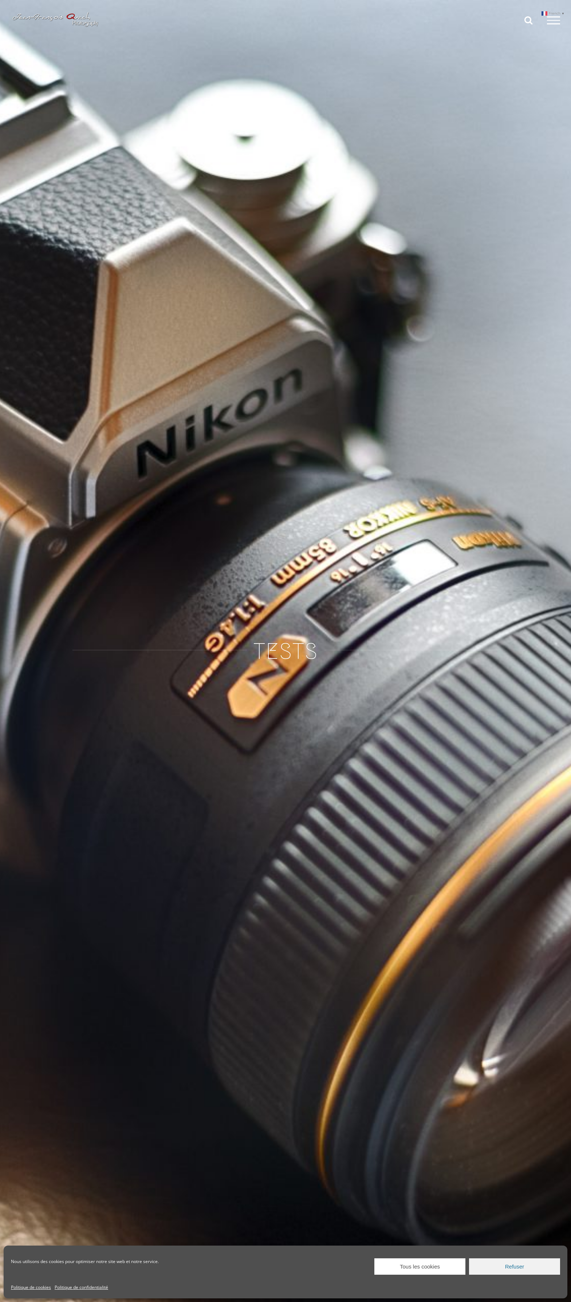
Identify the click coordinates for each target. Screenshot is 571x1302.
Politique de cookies (31, 1287)
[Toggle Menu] (553, 20)
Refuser (514, 1266)
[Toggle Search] (528, 20)
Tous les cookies (420, 1266)
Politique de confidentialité (81, 1287)
